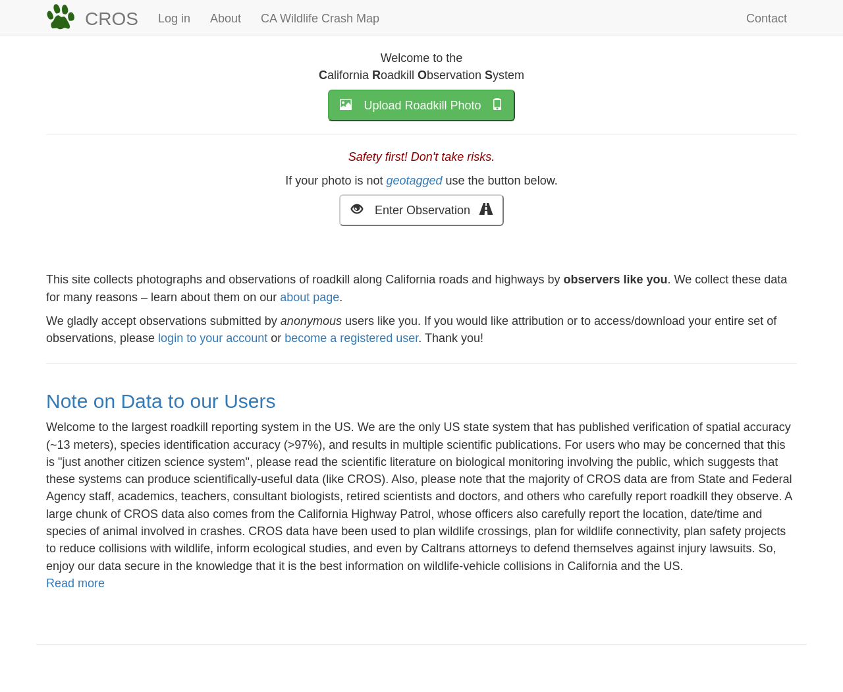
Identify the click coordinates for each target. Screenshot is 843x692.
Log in (174, 18)
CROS (111, 19)
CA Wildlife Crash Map (320, 18)
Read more (75, 583)
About (225, 18)
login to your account (212, 338)
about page (309, 297)
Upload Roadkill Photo (421, 104)
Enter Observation (421, 209)
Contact (766, 18)
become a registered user (351, 338)
